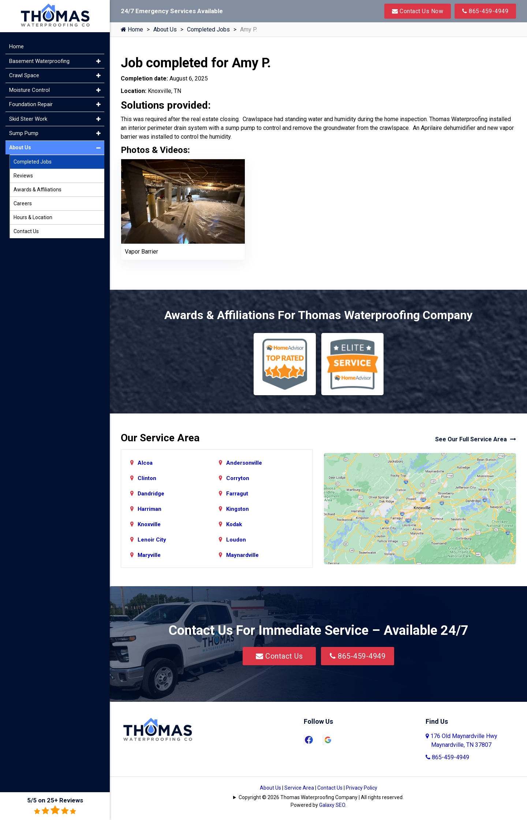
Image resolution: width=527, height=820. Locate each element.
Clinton (147, 478)
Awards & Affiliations (37, 189)
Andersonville (244, 463)
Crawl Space (24, 75)
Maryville (149, 555)
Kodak (234, 524)
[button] (98, 61)
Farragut (237, 493)
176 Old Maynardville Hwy (461, 740)
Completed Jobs (208, 29)
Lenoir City (152, 539)
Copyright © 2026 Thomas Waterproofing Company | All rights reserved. (321, 797)
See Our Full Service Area (475, 439)
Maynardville (242, 555)
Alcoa (145, 463)
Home (132, 29)
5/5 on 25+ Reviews (55, 806)
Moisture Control (29, 90)
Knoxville (149, 524)
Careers (23, 203)
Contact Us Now (417, 11)
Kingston (237, 509)
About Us (165, 29)
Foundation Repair (31, 104)
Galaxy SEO (332, 805)
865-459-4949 (485, 11)
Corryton (237, 478)
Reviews (23, 176)
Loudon (236, 539)
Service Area (299, 788)
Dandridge (151, 493)
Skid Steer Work (28, 119)
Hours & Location (33, 217)
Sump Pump (23, 133)
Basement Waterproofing (39, 61)
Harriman (149, 509)
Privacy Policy (361, 788)
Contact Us (279, 656)
